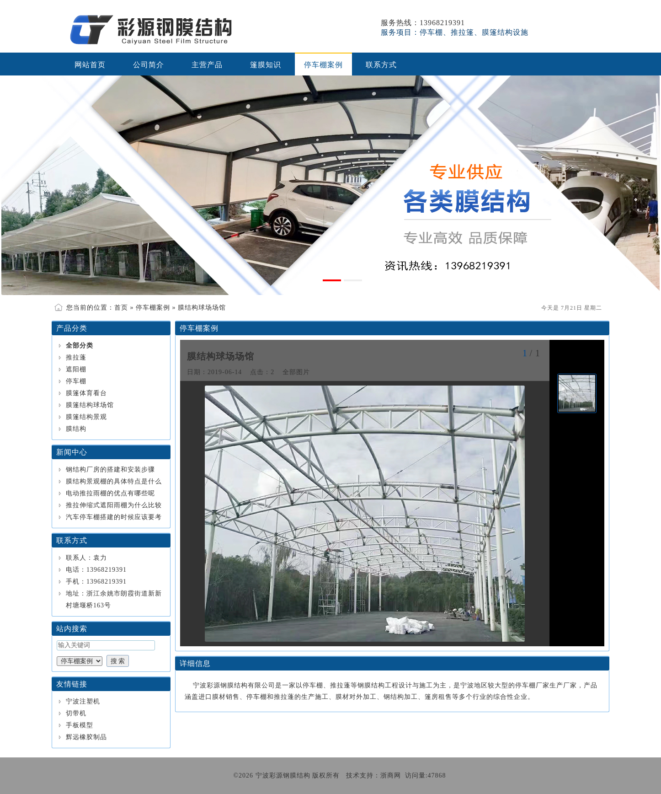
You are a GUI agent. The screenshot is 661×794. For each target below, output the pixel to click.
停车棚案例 (153, 307)
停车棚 (76, 381)
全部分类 (79, 345)
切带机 (76, 713)
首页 (121, 307)
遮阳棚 (76, 369)
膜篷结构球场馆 (90, 405)
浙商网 (390, 775)
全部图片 (296, 372)
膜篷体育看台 (86, 393)
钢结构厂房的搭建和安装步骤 (110, 469)
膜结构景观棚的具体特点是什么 (114, 481)
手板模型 (79, 725)
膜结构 (76, 428)
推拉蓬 (76, 357)
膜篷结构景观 (86, 416)
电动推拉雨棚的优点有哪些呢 (110, 493)
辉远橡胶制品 (86, 737)
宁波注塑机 (83, 701)
